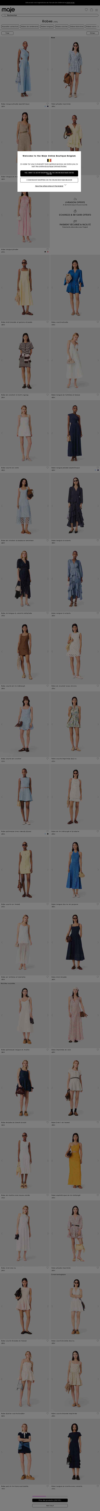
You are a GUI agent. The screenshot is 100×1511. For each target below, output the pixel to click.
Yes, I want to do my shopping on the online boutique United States (49, 173)
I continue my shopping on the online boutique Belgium (50, 180)
